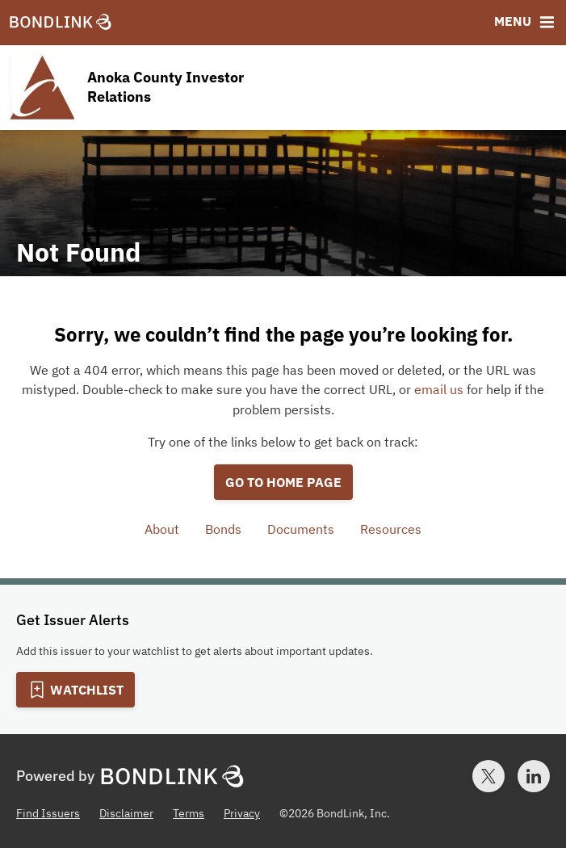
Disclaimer (126, 813)
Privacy (242, 813)
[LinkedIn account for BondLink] (534, 776)
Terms (188, 813)
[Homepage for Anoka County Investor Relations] (160, 87)
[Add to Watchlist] (75, 689)
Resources (390, 529)
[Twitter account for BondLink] (488, 776)
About (162, 529)
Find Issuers (48, 813)
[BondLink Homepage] (60, 22)
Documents (300, 529)
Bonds (223, 529)
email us (438, 389)
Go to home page (283, 482)
